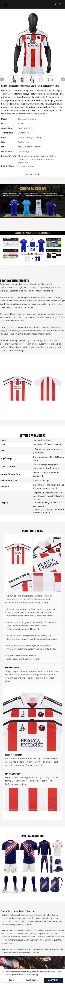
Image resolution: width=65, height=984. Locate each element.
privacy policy (32, 974)
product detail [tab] (32, 174)
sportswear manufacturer (31, 915)
